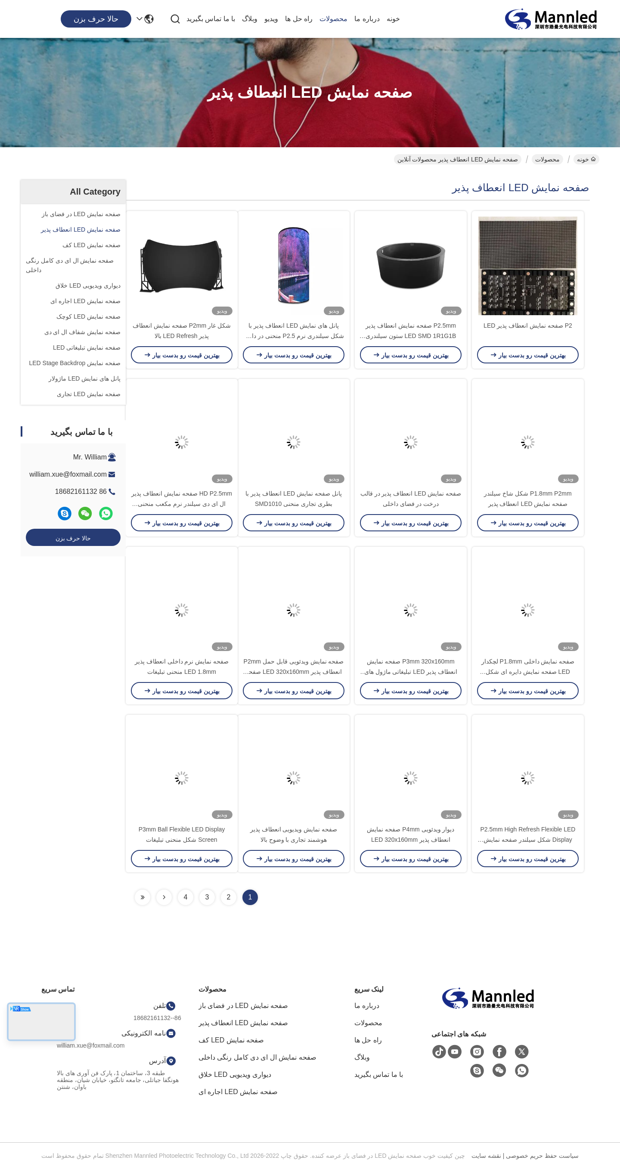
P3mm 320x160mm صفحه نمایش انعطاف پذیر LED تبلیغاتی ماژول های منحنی (411, 671)
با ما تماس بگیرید (210, 18)
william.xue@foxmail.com (68, 474)
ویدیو (271, 18)
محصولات (333, 18)
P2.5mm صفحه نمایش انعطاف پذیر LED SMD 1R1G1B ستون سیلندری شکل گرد (411, 336)
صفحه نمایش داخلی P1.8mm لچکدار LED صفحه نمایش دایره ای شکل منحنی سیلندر (528, 671)
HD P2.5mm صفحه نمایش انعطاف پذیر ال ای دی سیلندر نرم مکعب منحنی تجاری (181, 504)
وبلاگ (249, 18)
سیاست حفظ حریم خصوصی (542, 1155)
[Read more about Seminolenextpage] (164, 897)
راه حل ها (299, 18)
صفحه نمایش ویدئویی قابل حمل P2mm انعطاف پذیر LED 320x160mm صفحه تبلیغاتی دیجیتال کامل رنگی (294, 671)
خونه (393, 18)
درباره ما (366, 18)
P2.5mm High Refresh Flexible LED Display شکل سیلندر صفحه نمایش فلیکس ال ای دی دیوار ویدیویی (528, 839)
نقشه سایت (486, 1155)
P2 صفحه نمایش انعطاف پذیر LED (528, 325)
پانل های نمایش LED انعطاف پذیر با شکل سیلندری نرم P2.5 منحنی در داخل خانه (293, 336)
